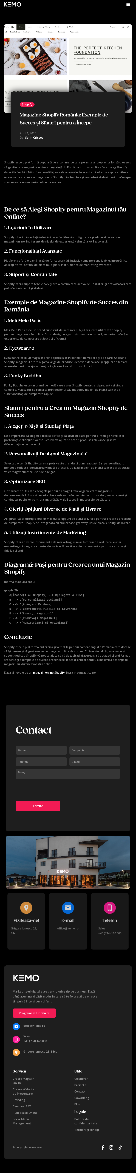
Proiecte (80, 1082)
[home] (12, 4)
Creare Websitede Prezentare (23, 1089)
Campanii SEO (22, 1103)
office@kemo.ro (68, 925)
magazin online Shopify (49, 670)
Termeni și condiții (87, 1127)
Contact (80, 1089)
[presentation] (43, 787)
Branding (19, 1097)
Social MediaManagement (22, 1118)
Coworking (81, 1095)
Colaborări (81, 1076)
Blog (77, 1101)
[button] (128, 4)
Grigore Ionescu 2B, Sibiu (40, 1049)
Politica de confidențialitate (85, 1118)
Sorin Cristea (34, 138)
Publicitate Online (25, 1110)
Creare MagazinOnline (23, 1078)
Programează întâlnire (34, 1010)
